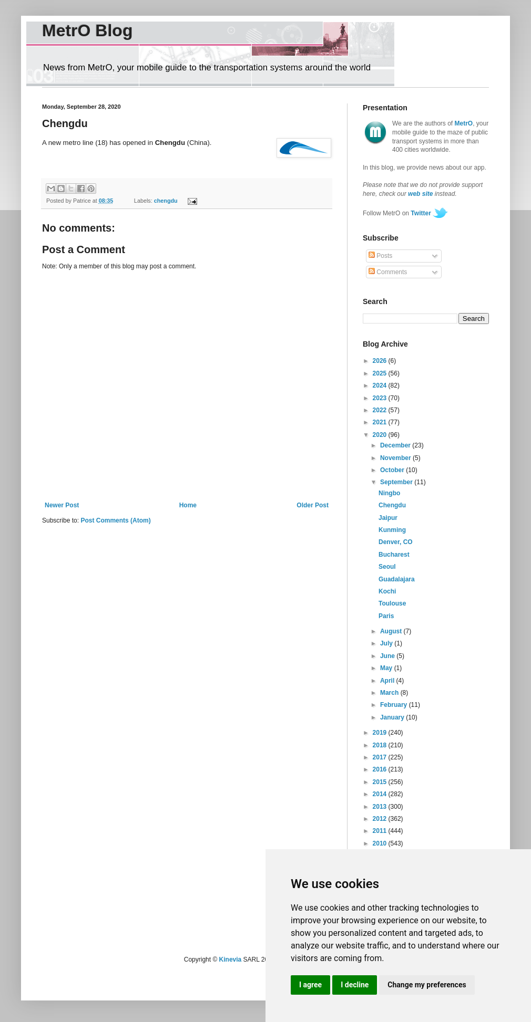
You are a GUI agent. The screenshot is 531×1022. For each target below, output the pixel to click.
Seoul (387, 566)
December (396, 445)
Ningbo (389, 493)
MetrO (464, 123)
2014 (381, 794)
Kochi (387, 591)
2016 (381, 769)
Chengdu (392, 505)
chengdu (166, 200)
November (396, 458)
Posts (380, 255)
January (393, 717)
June (388, 656)
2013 (381, 806)
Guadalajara (397, 579)
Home (188, 505)
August (392, 631)
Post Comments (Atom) (115, 520)
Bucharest (394, 554)
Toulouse (392, 603)
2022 (381, 410)
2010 (381, 843)
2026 (381, 360)
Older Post (313, 505)
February (394, 704)
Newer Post (62, 505)
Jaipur (388, 518)
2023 (381, 398)
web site (420, 193)
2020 (381, 435)
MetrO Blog (87, 30)
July (387, 643)
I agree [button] (310, 985)
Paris (386, 616)
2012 (381, 818)
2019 (381, 732)
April (388, 680)
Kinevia (230, 959)
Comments (388, 272)
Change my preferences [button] (426, 985)
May (387, 668)
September (397, 482)
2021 (381, 422)
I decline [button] (355, 985)
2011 (381, 831)
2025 (381, 373)
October (393, 470)
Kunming (392, 530)
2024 (381, 385)
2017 (381, 757)
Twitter (421, 213)
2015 (381, 782)
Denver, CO (396, 542)
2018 (381, 745)
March (390, 692)
